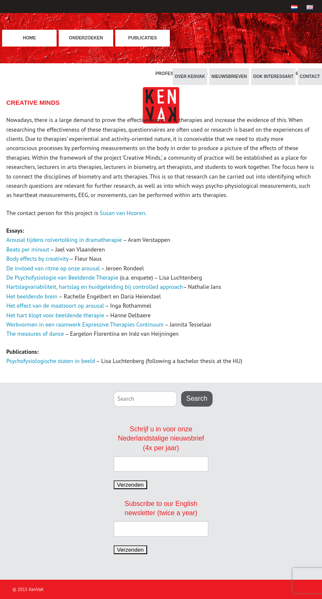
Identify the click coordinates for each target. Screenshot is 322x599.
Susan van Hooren (122, 213)
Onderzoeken (86, 38)
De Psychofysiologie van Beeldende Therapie (62, 277)
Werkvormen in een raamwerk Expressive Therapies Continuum (85, 324)
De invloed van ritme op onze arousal (53, 268)
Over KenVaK (190, 76)
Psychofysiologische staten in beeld (50, 361)
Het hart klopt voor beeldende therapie (55, 315)
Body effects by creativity (38, 258)
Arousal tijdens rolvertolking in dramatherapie (64, 240)
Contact (310, 76)
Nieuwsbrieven (229, 76)
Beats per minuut (27, 249)
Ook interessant (273, 76)
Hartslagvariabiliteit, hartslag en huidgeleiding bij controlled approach (94, 286)
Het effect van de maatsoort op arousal (55, 305)
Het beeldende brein (31, 296)
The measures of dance (35, 333)
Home (29, 38)
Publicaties (142, 38)
